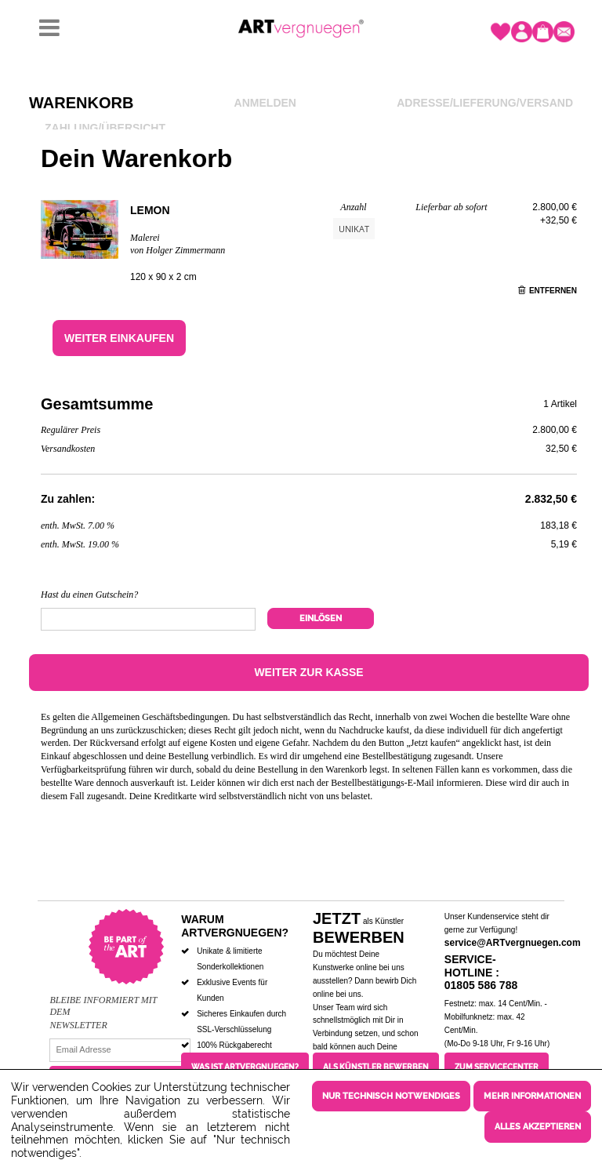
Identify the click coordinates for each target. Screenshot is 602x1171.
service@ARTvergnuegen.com (512, 942)
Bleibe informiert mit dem (103, 1005)
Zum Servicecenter (497, 1067)
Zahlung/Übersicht (105, 128)
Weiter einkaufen (119, 338)
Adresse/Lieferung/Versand (485, 102)
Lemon (150, 210)
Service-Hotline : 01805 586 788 (480, 972)
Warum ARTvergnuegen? (234, 926)
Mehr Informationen (532, 1096)
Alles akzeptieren (538, 1127)
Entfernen (547, 290)
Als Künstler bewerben (376, 1067)
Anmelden (265, 102)
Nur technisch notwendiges (391, 1096)
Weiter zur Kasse (308, 672)
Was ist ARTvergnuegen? (245, 1067)
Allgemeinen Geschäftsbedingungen (159, 716)
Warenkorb (81, 102)
